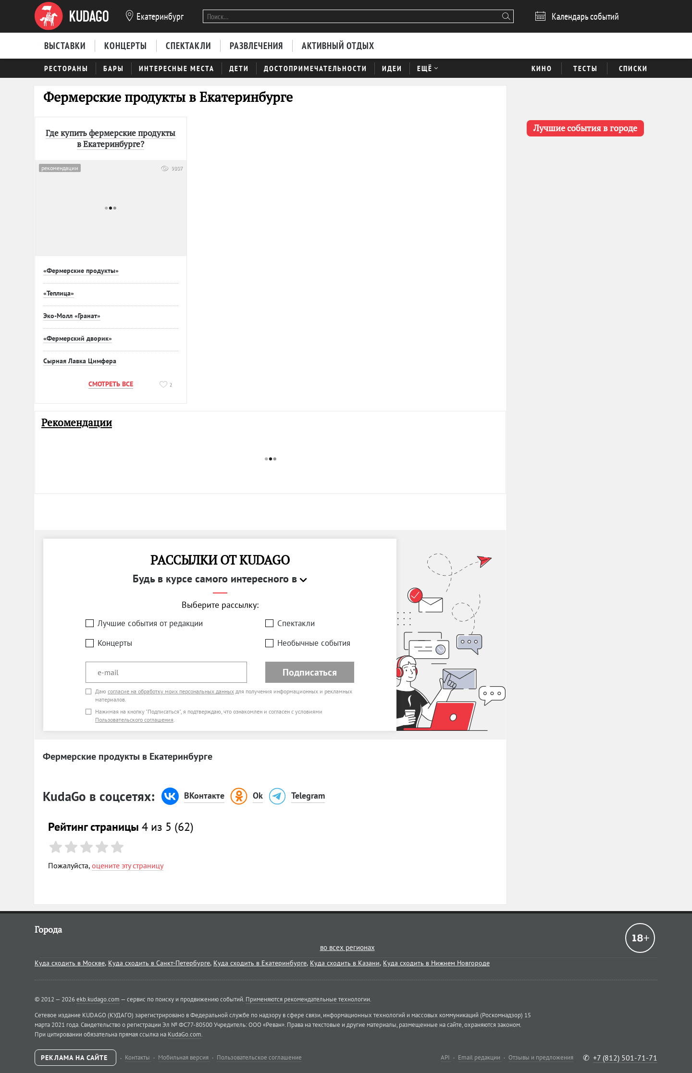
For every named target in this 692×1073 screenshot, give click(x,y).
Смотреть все (110, 384)
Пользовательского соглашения (134, 719)
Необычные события (313, 643)
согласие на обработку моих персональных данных (171, 691)
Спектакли (296, 623)
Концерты (115, 643)
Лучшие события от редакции (150, 623)
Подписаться (310, 672)
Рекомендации (76, 422)
